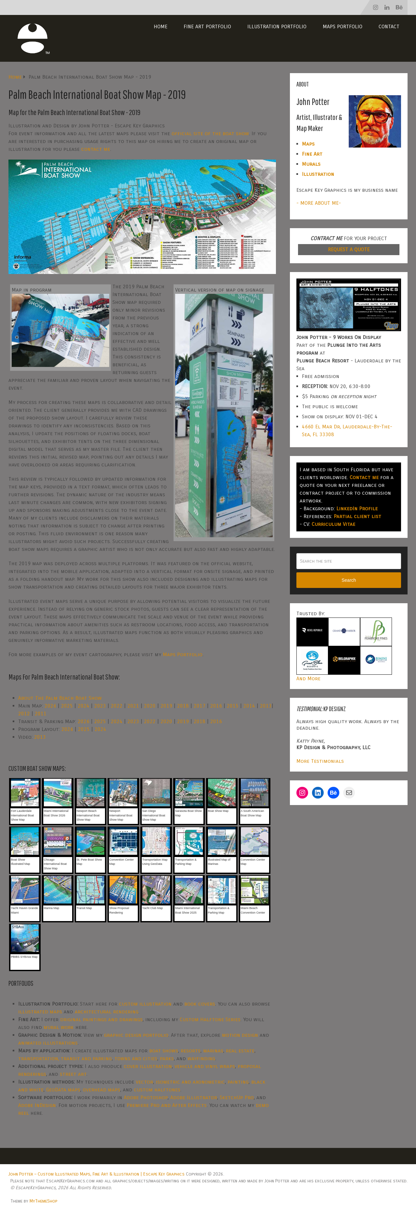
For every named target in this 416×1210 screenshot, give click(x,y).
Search (349, 580)
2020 (150, 706)
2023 (100, 706)
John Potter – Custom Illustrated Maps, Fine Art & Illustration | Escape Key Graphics (96, 1174)
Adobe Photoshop (146, 1097)
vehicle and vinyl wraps (205, 1066)
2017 (199, 706)
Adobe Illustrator (193, 1097)
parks (167, 1058)
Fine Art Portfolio (207, 26)
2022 (117, 706)
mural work (59, 1027)
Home (160, 26)
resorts (191, 1050)
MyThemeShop (43, 1201)
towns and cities (135, 1058)
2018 (183, 706)
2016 (216, 706)
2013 (266, 706)
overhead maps (101, 1089)
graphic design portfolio (136, 1035)
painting (238, 1082)
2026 (50, 706)
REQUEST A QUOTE (349, 249)
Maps (308, 144)
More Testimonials (320, 761)
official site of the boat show (210, 133)
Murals (311, 164)
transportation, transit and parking (65, 1058)
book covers (199, 1004)
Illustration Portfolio (276, 26)
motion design (240, 1035)
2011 (40, 713)
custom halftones (157, 1089)
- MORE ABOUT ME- (318, 203)
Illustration (318, 174)
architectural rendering (106, 1011)
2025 (67, 706)
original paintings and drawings (101, 1019)
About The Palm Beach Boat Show (60, 698)
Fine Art (312, 154)
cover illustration (148, 1066)
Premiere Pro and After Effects (167, 1105)
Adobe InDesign (37, 1105)
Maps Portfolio (342, 26)
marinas (213, 1050)
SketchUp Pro (237, 1097)
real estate (240, 1050)
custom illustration (145, 1004)
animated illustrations (48, 1043)
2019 (166, 706)
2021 (133, 706)
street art (73, 1074)
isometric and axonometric (190, 1082)
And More (308, 678)
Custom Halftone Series (210, 1019)
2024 (83, 706)
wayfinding (201, 1058)
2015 (233, 706)
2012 (24, 713)
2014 (249, 706)
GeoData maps (63, 1089)
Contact (389, 26)
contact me (95, 149)
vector (144, 1082)
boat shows (163, 1050)
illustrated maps (40, 1011)
